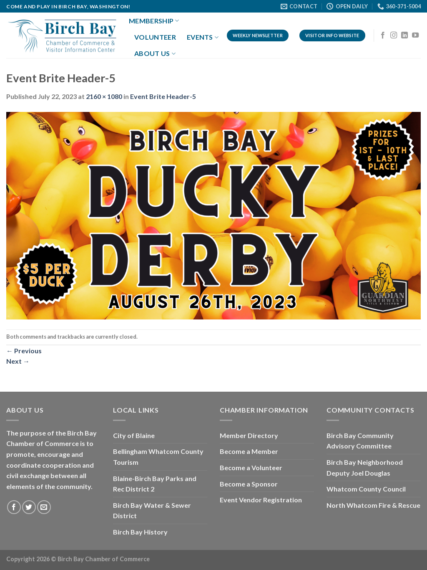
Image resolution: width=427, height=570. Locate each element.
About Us (155, 53)
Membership (154, 21)
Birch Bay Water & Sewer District (152, 510)
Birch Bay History (140, 532)
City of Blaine (134, 435)
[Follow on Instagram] (393, 35)
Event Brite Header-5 (163, 96)
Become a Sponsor (249, 484)
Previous (24, 351)
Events (203, 37)
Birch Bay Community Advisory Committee (360, 440)
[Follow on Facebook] (382, 35)
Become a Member (249, 451)
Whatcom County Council (366, 489)
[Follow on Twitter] (29, 507)
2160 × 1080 (104, 96)
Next (18, 361)
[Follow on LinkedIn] (404, 35)
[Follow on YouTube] (415, 35)
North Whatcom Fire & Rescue (373, 505)
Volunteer (155, 37)
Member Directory (249, 435)
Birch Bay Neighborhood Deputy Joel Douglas (365, 467)
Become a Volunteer (251, 467)
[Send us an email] (44, 507)
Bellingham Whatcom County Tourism (158, 456)
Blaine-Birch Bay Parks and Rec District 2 (154, 483)
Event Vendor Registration (261, 500)
